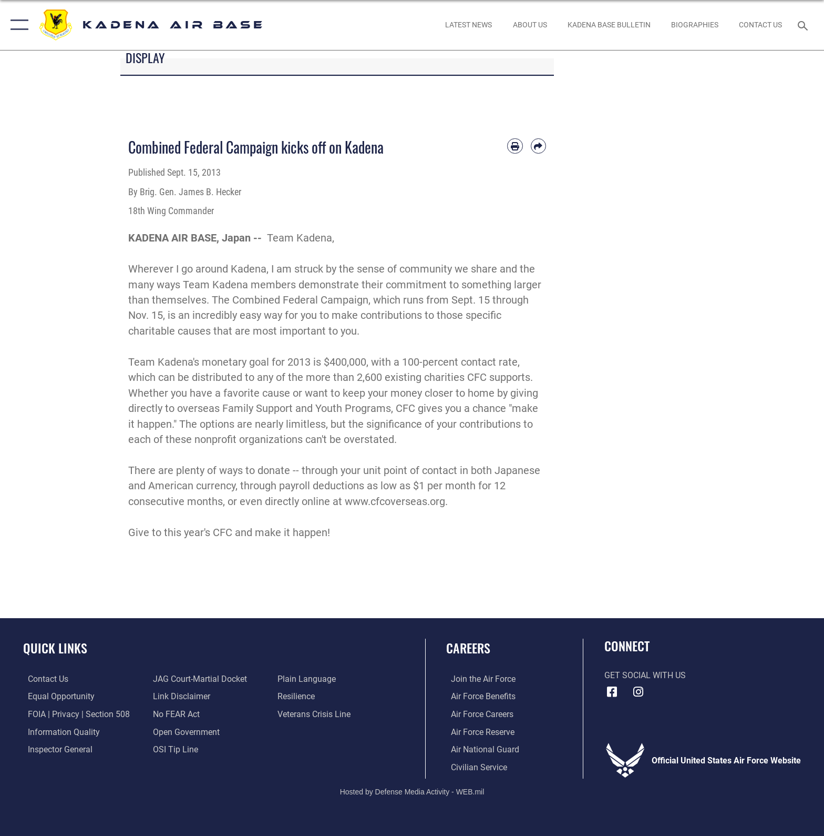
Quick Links (55, 648)
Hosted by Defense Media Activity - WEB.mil (412, 791)
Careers (468, 648)
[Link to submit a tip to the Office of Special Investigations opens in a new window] (174, 749)
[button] (17, 25)
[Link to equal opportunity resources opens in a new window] (56, 696)
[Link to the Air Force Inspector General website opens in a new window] (55, 749)
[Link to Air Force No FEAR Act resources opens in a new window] (174, 714)
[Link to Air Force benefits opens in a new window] (478, 696)
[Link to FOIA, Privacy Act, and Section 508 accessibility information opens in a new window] (74, 714)
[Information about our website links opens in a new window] (180, 696)
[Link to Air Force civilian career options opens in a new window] (474, 767)
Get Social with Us (645, 675)
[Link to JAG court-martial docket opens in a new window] (198, 679)
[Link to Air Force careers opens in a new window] (477, 714)
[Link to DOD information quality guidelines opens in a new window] (59, 732)
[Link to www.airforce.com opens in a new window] (478, 679)
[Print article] (514, 146)
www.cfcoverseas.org (395, 502)
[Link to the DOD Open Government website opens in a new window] (184, 732)
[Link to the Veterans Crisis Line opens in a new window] (315, 714)
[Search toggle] (804, 25)
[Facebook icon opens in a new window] (612, 692)
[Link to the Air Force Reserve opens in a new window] (478, 732)
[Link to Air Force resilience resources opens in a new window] (297, 696)
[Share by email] (538, 146)
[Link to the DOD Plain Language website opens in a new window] (308, 679)
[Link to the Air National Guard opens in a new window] (480, 749)
